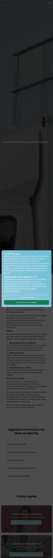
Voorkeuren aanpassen (26, 297)
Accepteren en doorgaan (26, 302)
